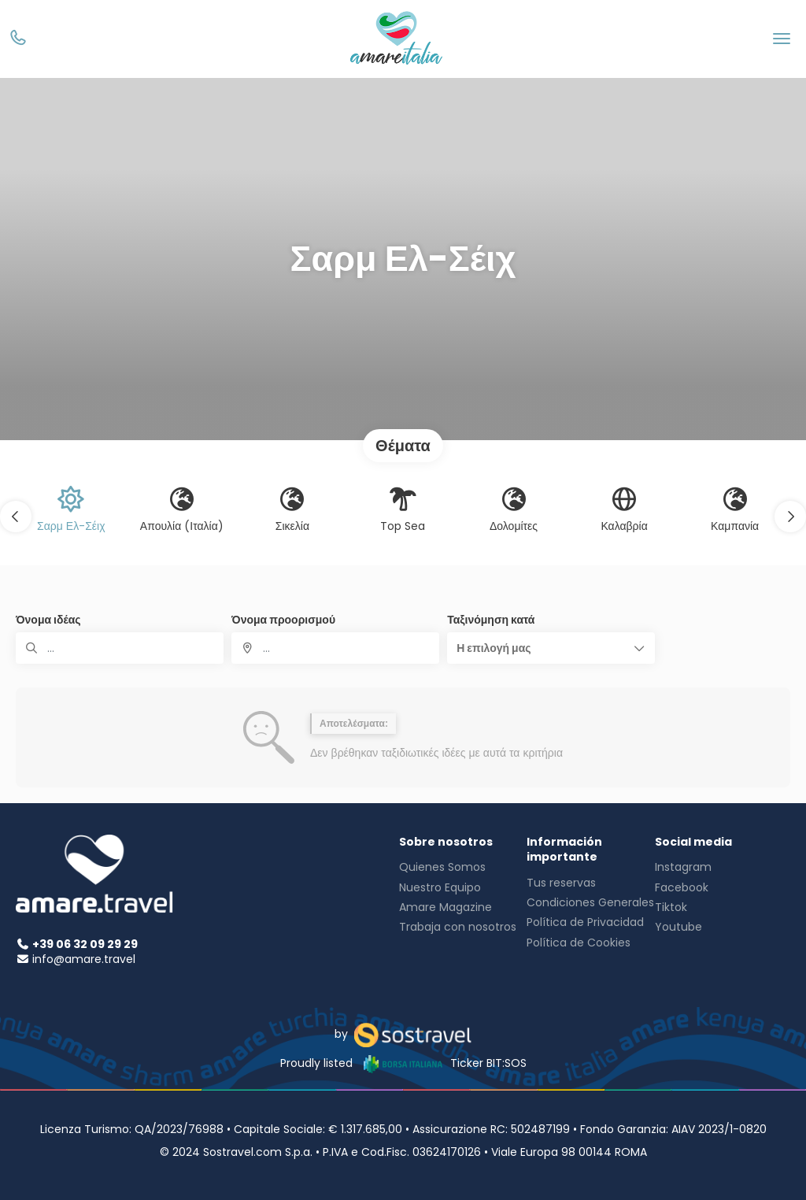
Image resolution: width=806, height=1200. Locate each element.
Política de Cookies (578, 942)
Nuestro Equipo (440, 887)
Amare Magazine (445, 907)
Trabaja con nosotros (457, 927)
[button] (15, 516)
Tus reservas (561, 883)
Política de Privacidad (585, 922)
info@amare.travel (83, 959)
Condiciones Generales (590, 902)
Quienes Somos (442, 867)
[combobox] (335, 648)
